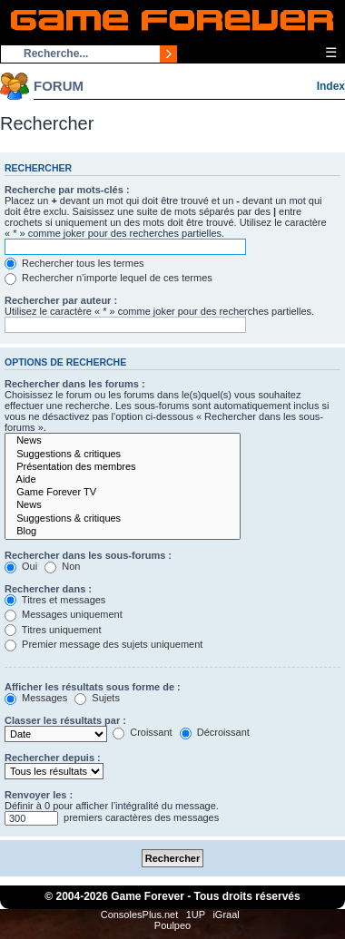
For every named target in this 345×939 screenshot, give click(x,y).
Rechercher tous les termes (74, 263)
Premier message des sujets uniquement (103, 644)
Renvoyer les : (39, 794)
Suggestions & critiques (122, 454)
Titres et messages (55, 599)
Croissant (142, 732)
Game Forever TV (122, 492)
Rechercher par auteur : (61, 300)
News (122, 441)
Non (62, 566)
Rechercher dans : (48, 588)
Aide (122, 480)
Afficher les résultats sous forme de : (93, 686)
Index (331, 86)
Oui (21, 566)
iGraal (225, 914)
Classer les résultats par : (65, 720)
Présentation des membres (122, 467)
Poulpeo (172, 925)
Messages (36, 697)
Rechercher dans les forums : (75, 383)
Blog (122, 531)
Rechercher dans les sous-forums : (88, 555)
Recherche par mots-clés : (67, 189)
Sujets (97, 697)
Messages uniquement (64, 614)
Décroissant (215, 732)
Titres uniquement (53, 629)
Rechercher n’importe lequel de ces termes (108, 277)
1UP (195, 914)
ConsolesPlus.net (140, 914)
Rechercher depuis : (53, 757)
